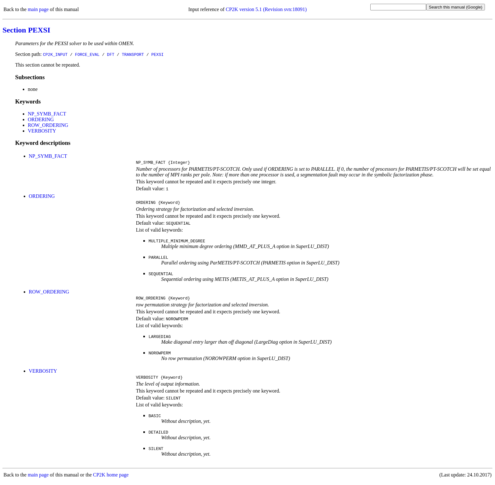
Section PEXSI (26, 30)
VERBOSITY (42, 130)
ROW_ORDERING (48, 125)
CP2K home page (111, 478)
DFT (110, 54)
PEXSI (157, 54)
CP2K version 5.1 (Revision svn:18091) (266, 9)
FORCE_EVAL (87, 54)
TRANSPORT (133, 54)
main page (38, 9)
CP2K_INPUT (55, 54)
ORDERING (41, 119)
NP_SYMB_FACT (47, 113)
